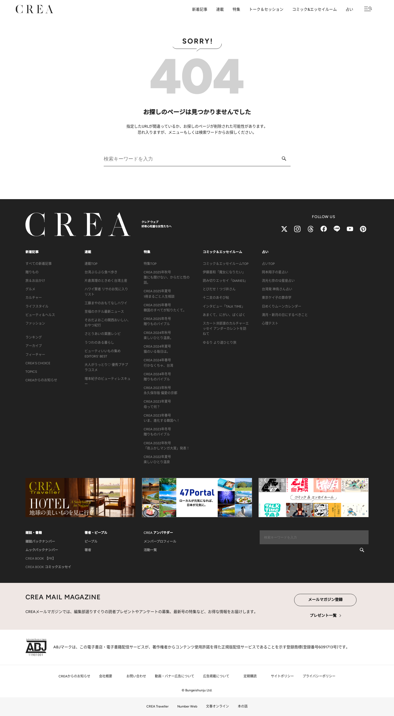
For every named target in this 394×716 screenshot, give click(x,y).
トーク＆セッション (266, 9)
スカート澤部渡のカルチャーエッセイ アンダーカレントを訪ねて (226, 329)
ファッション (35, 323)
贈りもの (32, 272)
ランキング (33, 337)
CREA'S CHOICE (37, 363)
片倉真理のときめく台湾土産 (106, 281)
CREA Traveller (157, 706)
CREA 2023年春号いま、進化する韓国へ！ (162, 418)
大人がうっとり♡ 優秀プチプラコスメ (106, 367)
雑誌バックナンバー (40, 541)
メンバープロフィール (160, 541)
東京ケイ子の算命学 (276, 298)
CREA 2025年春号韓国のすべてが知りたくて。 (165, 307)
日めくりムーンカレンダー (281, 306)
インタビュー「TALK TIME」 (224, 306)
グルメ (30, 289)
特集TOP (150, 264)
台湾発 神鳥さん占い (277, 289)
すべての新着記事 (38, 264)
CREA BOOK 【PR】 (40, 558)
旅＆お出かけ (35, 281)
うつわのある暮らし (99, 343)
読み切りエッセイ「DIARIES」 (225, 281)
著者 (88, 550)
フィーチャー (35, 355)
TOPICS (31, 372)
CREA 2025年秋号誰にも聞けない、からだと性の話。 (167, 277)
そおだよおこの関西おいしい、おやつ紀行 (108, 322)
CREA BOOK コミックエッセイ (48, 567)
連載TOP (91, 264)
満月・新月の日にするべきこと (285, 315)
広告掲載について (216, 676)
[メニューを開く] (368, 9)
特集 (236, 9)
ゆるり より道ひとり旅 (219, 343)
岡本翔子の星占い (275, 272)
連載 (220, 9)
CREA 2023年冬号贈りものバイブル (157, 431)
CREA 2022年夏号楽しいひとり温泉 (157, 459)
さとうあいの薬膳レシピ (103, 334)
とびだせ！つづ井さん (219, 289)
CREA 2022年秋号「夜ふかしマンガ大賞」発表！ (167, 445)
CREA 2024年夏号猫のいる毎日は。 (157, 349)
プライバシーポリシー (319, 676)
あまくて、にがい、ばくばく (224, 315)
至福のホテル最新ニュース (104, 312)
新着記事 (199, 9)
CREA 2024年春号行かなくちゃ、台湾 (158, 362)
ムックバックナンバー (41, 550)
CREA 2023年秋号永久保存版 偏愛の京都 (160, 390)
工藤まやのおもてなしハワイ (106, 303)
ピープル (91, 541)
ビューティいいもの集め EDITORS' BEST (103, 353)
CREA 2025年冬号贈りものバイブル (157, 321)
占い (349, 9)
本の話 (243, 706)
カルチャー (33, 298)
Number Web (187, 706)
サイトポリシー (282, 676)
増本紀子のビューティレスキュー (108, 381)
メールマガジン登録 (325, 599)
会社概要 (105, 676)
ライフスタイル (36, 306)
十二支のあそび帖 (216, 298)
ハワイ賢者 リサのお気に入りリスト (106, 291)
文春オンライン (217, 706)
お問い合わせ (136, 676)
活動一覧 (150, 550)
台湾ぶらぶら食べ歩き (101, 272)
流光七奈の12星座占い (278, 281)
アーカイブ (33, 346)
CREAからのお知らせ (41, 380)
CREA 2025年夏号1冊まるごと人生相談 (159, 293)
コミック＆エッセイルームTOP (225, 264)
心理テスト (270, 323)
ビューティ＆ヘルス (40, 315)
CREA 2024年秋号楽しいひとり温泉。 (158, 335)
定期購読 (250, 676)
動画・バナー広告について (174, 676)
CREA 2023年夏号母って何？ (157, 404)
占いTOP (268, 264)
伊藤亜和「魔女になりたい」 (224, 272)
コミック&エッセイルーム (314, 9)
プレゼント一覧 (323, 615)
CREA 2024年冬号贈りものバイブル (157, 376)
